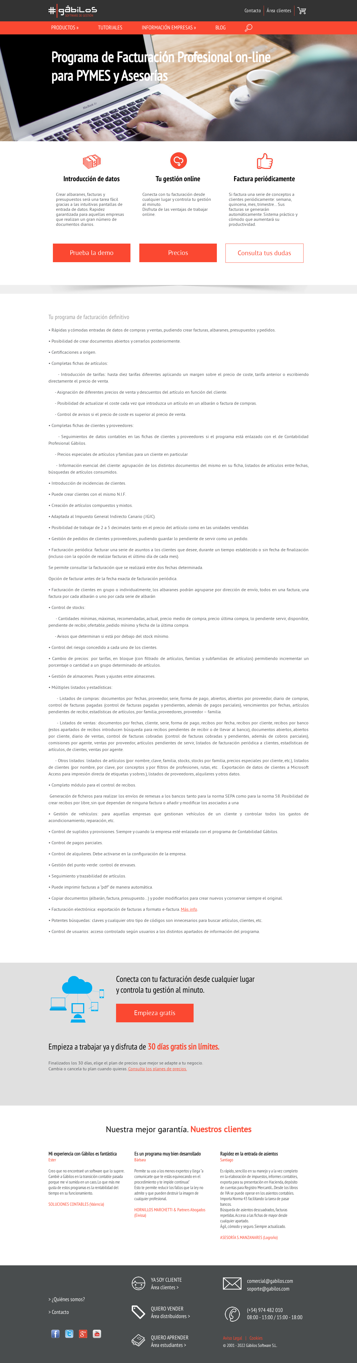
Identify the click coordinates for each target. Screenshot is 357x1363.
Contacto (253, 11)
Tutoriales (110, 27)
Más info (189, 909)
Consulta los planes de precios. (157, 1068)
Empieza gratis (154, 1013)
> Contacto (58, 1312)
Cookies (256, 1338)
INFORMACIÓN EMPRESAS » (169, 27)
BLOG (220, 27)
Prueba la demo (92, 253)
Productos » (65, 27)
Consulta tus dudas (264, 253)
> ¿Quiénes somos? (66, 1299)
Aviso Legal (232, 1338)
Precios (178, 253)
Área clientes (279, 11)
